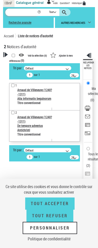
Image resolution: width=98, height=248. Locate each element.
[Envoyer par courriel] (88, 118)
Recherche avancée (20, 22)
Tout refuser (49, 216)
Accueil (9, 36)
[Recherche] (21, 12)
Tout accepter (50, 203)
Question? (65, 3)
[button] (39, 12)
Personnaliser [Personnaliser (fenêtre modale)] (50, 228)
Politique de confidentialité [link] (49, 239)
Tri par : (18, 67)
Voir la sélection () (37, 55)
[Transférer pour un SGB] (88, 135)
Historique (77, 3)
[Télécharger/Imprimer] (88, 109)
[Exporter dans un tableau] (88, 126)
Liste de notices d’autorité (35, 36)
